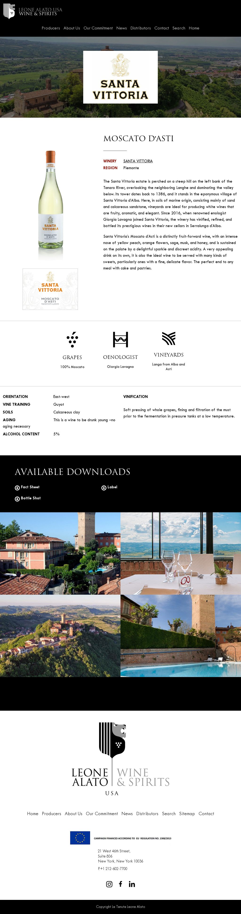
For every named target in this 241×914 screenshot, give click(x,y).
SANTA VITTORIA (138, 161)
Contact (161, 28)
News (121, 28)
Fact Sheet (27, 487)
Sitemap (187, 814)
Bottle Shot (28, 498)
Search (179, 28)
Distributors (140, 28)
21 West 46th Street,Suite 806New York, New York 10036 (120, 856)
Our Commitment (98, 28)
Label (109, 487)
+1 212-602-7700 (113, 869)
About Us (72, 28)
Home (194, 28)
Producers (51, 28)
